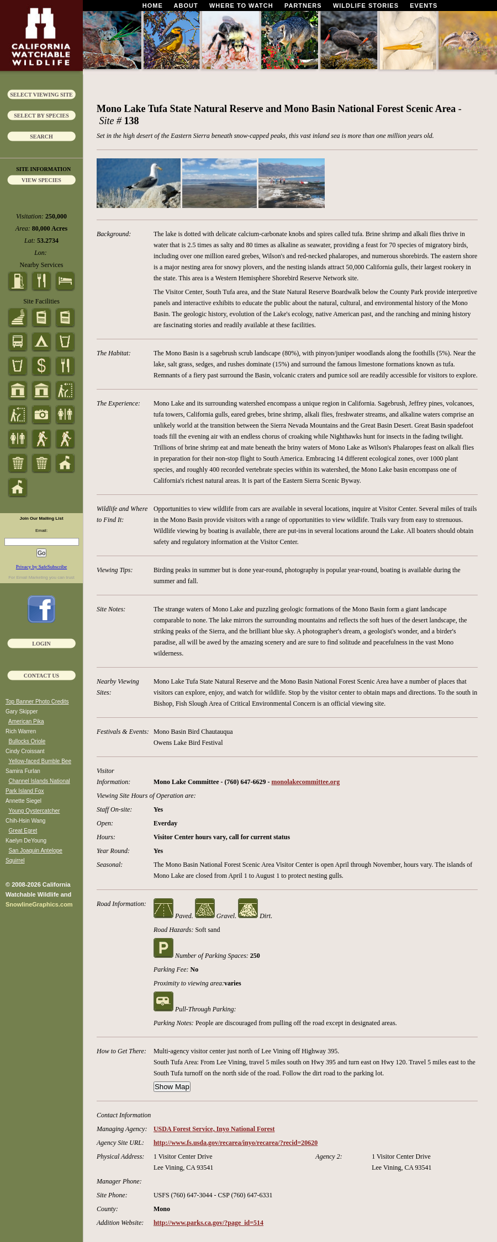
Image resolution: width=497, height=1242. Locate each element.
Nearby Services (42, 265)
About (186, 5)
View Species (41, 180)
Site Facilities (41, 301)
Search (41, 137)
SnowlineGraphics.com (39, 904)
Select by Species (41, 116)
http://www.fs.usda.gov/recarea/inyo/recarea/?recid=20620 (236, 1143)
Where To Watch (241, 5)
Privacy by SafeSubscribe (41, 566)
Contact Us (41, 676)
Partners (303, 5)
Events (423, 5)
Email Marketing (31, 577)
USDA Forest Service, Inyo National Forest (214, 1129)
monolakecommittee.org (306, 782)
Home (152, 5)
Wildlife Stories (366, 5)
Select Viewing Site (41, 95)
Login (41, 644)
